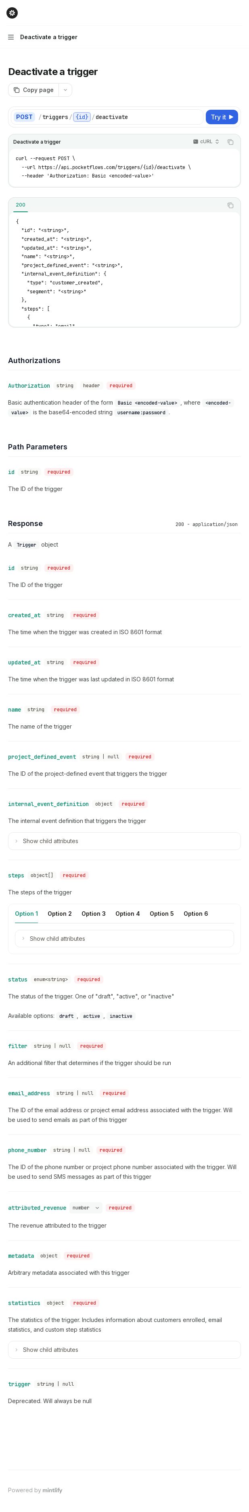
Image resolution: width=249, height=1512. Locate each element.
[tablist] (115, 205)
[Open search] (223, 12)
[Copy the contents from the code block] (230, 142)
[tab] (20, 205)
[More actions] (238, 13)
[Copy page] (33, 90)
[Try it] (222, 117)
